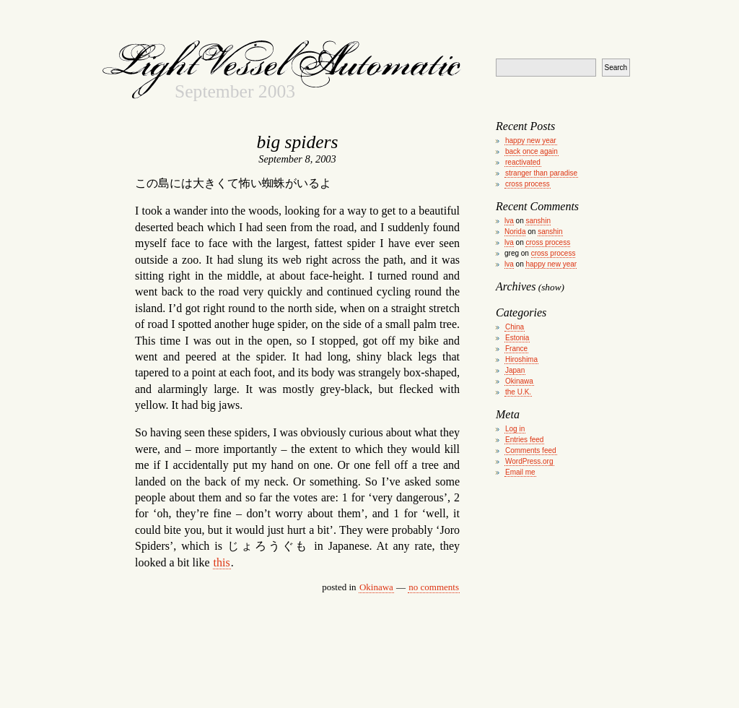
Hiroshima (521, 359)
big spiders (297, 141)
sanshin (537, 221)
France (516, 349)
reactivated (523, 162)
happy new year (530, 140)
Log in (515, 429)
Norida (514, 232)
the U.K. (518, 392)
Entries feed (524, 440)
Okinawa (376, 587)
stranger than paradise (541, 173)
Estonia (517, 338)
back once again (531, 151)
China (514, 327)
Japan (515, 370)
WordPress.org (529, 461)
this (222, 562)
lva (509, 221)
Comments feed (530, 450)
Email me (520, 472)
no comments (433, 587)
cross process (527, 184)
